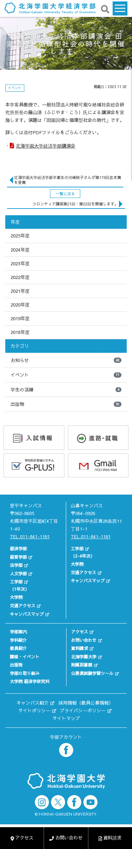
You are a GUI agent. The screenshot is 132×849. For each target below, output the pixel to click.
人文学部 (18, 573)
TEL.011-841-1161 (30, 536)
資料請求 (79, 648)
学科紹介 (18, 640)
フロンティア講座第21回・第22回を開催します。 (75, 203)
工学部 (16, 581)
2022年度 (20, 277)
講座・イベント (24, 656)
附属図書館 (81, 665)
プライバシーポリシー (83, 710)
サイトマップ (66, 718)
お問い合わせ (83, 640)
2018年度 (20, 332)
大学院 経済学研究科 (29, 681)
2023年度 (20, 263)
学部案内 (18, 631)
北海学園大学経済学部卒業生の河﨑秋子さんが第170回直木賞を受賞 (67, 180)
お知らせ (66, 360)
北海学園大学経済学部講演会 (45, 146)
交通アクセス (22, 605)
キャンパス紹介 (33, 703)
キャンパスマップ (27, 614)
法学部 (16, 565)
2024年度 (20, 250)
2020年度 (20, 305)
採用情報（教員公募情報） (85, 703)
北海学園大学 (83, 656)
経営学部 (18, 557)
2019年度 (20, 318)
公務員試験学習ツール (92, 673)
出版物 (66, 404)
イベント (66, 375)
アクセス (79, 631)
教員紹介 (18, 648)
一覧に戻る (65, 193)
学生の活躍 (66, 389)
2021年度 (20, 291)
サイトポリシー (34, 710)
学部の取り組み (24, 673)
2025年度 (20, 236)
